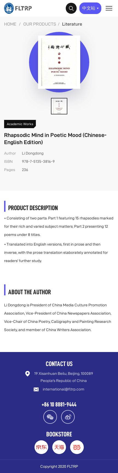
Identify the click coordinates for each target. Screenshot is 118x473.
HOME (10, 24)
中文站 (90, 8)
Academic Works (20, 124)
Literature (72, 24)
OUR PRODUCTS (39, 24)
